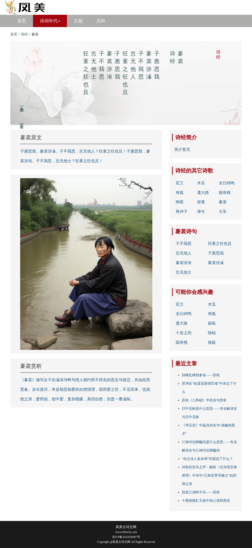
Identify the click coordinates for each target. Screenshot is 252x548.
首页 (21, 20)
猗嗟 (180, 202)
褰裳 (223, 202)
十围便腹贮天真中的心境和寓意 (206, 500)
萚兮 (201, 211)
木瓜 (201, 183)
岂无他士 (183, 272)
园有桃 (225, 192)
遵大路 (203, 192)
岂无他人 (183, 253)
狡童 (201, 202)
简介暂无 (182, 149)
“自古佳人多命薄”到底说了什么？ (207, 459)
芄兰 (180, 183)
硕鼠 (212, 323)
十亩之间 (183, 333)
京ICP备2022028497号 (126, 537)
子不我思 (183, 243)
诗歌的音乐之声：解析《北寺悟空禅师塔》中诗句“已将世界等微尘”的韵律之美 (209, 475)
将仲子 (182, 211)
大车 (223, 211)
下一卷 (21, 121)
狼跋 (212, 342)
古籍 (78, 20)
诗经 (24, 34)
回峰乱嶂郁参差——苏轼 (201, 375)
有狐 (180, 192)
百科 (100, 20)
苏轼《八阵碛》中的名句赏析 (204, 400)
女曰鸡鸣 (227, 183)
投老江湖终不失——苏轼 (201, 492)
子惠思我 (216, 253)
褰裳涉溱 (216, 263)
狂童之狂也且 (220, 243)
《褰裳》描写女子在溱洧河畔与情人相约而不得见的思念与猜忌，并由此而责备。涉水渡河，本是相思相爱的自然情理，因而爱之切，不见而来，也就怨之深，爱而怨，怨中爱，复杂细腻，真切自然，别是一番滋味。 (85, 389)
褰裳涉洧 (183, 263)
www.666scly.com (126, 532)
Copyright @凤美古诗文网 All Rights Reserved (126, 542)
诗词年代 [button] (50, 20)
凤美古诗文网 (126, 527)
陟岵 (212, 333)
